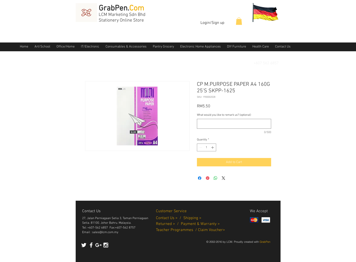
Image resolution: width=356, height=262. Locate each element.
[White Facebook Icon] (91, 245)
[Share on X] (223, 178)
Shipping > (192, 218)
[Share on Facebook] (199, 178)
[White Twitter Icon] (83, 245)
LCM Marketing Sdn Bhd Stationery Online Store (122, 17)
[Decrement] (200, 147)
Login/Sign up (212, 23)
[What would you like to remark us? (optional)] (234, 124)
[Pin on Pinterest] (207, 178)
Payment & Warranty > (200, 224)
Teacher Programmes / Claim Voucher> (190, 230)
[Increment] (213, 147)
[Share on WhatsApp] (215, 178)
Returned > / (168, 224)
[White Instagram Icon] (105, 245)
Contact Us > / (169, 218)
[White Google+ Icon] (98, 245)
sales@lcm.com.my (105, 232)
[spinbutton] (206, 147)
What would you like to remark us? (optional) (224, 115)
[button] (239, 21)
